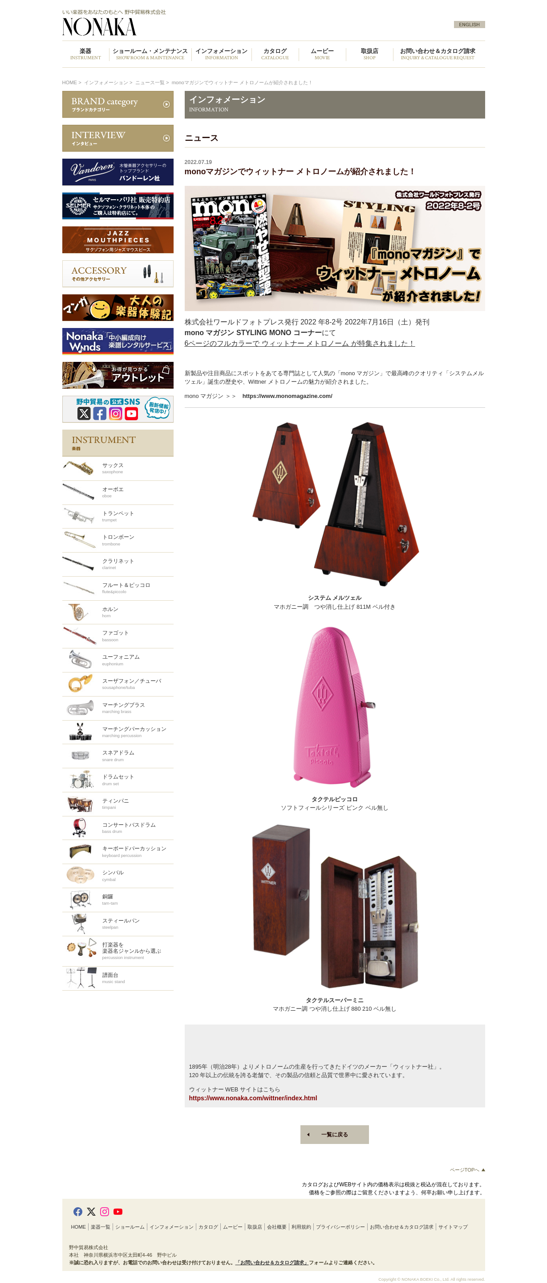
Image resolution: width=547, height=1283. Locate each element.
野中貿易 (163, 22)
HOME (69, 82)
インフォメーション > (109, 82)
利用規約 (301, 1227)
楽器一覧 (100, 1227)
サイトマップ (453, 1227)
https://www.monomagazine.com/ (287, 396)
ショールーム (130, 1227)
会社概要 (277, 1227)
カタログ (208, 1227)
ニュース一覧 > (152, 82)
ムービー (233, 1227)
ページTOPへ (467, 1169)
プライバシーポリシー (340, 1227)
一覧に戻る (334, 1134)
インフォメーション (172, 1227)
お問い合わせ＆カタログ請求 (437, 54)
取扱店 (254, 1227)
